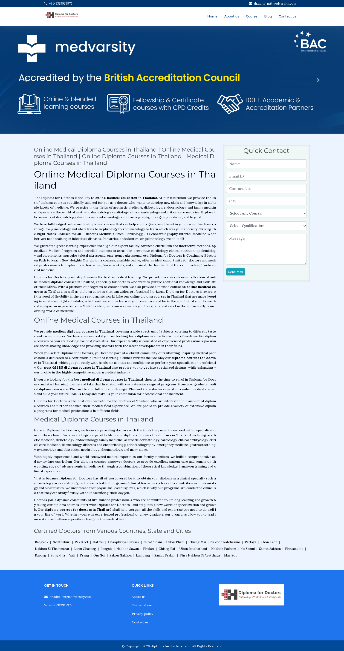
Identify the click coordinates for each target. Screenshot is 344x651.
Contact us (287, 16)
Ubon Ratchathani (193, 549)
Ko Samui (247, 549)
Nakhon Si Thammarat (52, 549)
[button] (26, 80)
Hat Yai (98, 542)
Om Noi (99, 555)
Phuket (148, 549)
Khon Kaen (268, 542)
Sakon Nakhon (121, 555)
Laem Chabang (85, 549)
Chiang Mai (197, 542)
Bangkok (41, 542)
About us (231, 16)
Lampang (143, 555)
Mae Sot (230, 555)
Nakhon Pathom (223, 549)
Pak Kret (81, 542)
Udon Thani (175, 542)
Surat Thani (153, 542)
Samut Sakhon (270, 549)
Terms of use (142, 605)
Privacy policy (142, 614)
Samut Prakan (164, 555)
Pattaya (250, 542)
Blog (268, 16)
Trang (84, 555)
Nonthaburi (61, 542)
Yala (72, 555)
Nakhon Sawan (127, 549)
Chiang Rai (167, 549)
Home (212, 16)
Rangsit (106, 549)
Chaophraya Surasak (123, 542)
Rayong (40, 555)
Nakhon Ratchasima (225, 542)
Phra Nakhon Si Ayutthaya (200, 555)
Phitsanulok (294, 549)
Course (251, 16)
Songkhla (58, 555)
